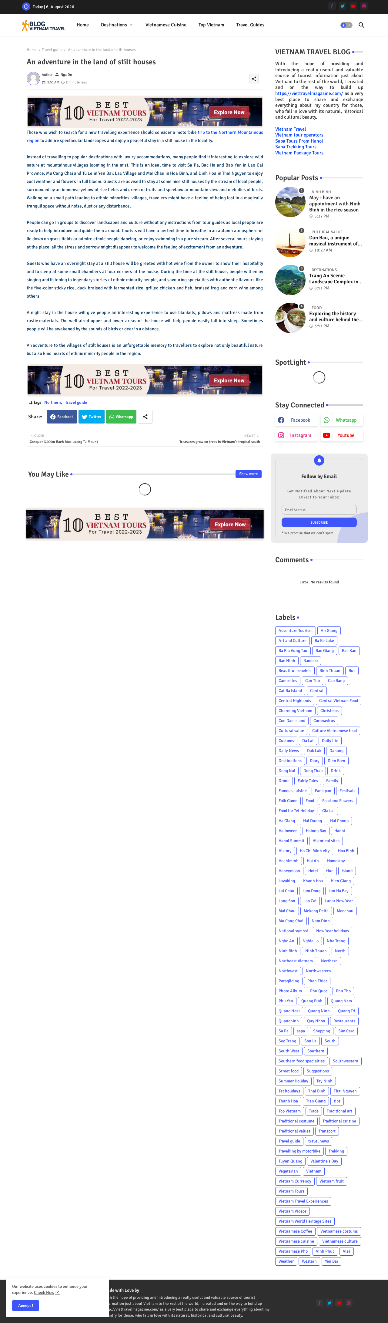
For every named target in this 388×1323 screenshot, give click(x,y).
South (330, 1041)
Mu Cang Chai (291, 920)
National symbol (293, 930)
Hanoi (339, 830)
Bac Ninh (287, 660)
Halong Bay (316, 830)
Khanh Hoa (313, 880)
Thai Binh (317, 1091)
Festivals (347, 790)
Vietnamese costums (339, 1231)
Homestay (336, 860)
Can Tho (312, 680)
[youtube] (353, 6)
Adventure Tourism (296, 630)
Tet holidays (289, 1091)
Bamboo (310, 660)
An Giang (329, 630)
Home (83, 25)
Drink (336, 770)
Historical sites (326, 840)
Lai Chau (286, 890)
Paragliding (289, 981)
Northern (52, 402)
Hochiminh (289, 860)
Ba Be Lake (324, 640)
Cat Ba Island (290, 690)
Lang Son (287, 900)
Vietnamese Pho (293, 1251)
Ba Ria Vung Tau (293, 650)
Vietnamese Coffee (295, 1231)
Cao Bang (336, 680)
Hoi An (313, 860)
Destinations (114, 25)
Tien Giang (316, 1101)
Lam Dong (311, 890)
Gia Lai (328, 810)
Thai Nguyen (345, 1091)
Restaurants (344, 1021)
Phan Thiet (317, 981)
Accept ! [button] (25, 1305)
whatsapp (346, 420)
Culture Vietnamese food (334, 730)
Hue (329, 870)
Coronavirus (324, 720)
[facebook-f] (332, 6)
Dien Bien (336, 760)
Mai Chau (287, 910)
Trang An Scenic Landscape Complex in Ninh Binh (333, 279)
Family (332, 780)
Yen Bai (331, 1261)
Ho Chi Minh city (315, 850)
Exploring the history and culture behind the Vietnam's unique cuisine (334, 317)
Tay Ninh (324, 1081)
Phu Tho (343, 991)
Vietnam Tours (291, 1191)
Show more (248, 473)
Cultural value (291, 730)
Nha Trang (336, 940)
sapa (301, 1031)
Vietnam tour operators (299, 135)
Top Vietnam (211, 25)
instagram (300, 435)
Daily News (289, 750)
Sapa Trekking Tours (295, 147)
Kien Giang (341, 880)
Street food (289, 1071)
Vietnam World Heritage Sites (305, 1221)
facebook (300, 420)
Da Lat (308, 740)
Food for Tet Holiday (296, 810)
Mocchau (345, 910)
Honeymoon (289, 870)
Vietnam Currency (295, 1181)
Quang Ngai (289, 1011)
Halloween (288, 830)
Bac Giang (325, 650)
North (340, 950)
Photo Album (290, 991)
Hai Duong (312, 820)
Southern (315, 1051)
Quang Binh (312, 1001)
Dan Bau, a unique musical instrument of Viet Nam (333, 241)
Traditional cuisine (339, 1121)
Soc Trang (287, 1041)
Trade (314, 1111)
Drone (284, 780)
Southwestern (345, 1061)
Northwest (288, 971)
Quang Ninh (319, 1011)
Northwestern (318, 971)
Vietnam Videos (292, 1211)
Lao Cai (309, 900)
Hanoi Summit (291, 840)
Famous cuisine (293, 790)
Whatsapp (124, 416)
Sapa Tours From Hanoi (299, 141)
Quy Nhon (316, 1021)
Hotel (313, 870)
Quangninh (289, 1021)
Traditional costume (296, 1121)
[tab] (83, 25)
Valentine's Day (324, 1161)
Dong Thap (313, 770)
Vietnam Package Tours (299, 153)
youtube (346, 435)
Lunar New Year (339, 900)
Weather (286, 1261)
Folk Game (288, 800)
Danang (336, 750)
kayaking (287, 880)
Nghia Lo (311, 940)
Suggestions (318, 1071)
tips (337, 1101)
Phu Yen (286, 1001)
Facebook (65, 416)
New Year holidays (332, 930)
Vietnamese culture (340, 1241)
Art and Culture (292, 640)
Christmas (329, 710)
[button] (346, 25)
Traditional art (339, 1111)
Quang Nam (341, 1001)
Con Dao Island (292, 720)
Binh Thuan (329, 670)
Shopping (321, 1031)
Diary (314, 760)
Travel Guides (250, 25)
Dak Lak (314, 750)
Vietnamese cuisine (166, 25)
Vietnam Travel (290, 129)
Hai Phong (339, 820)
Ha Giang (287, 820)
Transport (327, 1131)
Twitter (95, 416)
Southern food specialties (302, 1061)
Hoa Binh (346, 850)
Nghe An (286, 940)
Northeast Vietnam (296, 961)
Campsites (288, 680)
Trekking (336, 1151)
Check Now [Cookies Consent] (44, 1292)
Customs (286, 740)
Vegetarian (288, 1171)
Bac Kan (349, 650)
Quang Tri (346, 1011)
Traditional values (294, 1131)
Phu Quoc (319, 991)
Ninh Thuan (316, 950)
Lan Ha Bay (339, 890)
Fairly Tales (308, 780)
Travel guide (52, 49)
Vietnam (313, 1171)
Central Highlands (295, 700)
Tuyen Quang (290, 1161)
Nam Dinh (321, 920)
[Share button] (145, 417)
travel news (318, 1141)
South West (289, 1051)
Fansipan (323, 790)
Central (316, 690)
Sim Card (346, 1031)
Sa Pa (284, 1031)
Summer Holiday (293, 1081)
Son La (310, 1041)
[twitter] (342, 6)
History (285, 850)
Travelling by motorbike (299, 1151)
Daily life (330, 740)
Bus (352, 670)
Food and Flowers (337, 800)
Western (309, 1261)
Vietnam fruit (331, 1181)
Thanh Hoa (288, 1101)
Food (310, 800)
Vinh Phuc (325, 1251)
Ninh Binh (288, 950)
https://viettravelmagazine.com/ (309, 93)
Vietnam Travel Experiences (303, 1201)
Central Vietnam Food (338, 700)
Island (347, 870)
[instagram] (364, 6)
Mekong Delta (316, 910)
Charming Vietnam (295, 710)
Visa (346, 1251)
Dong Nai (287, 770)
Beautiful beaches (295, 670)
